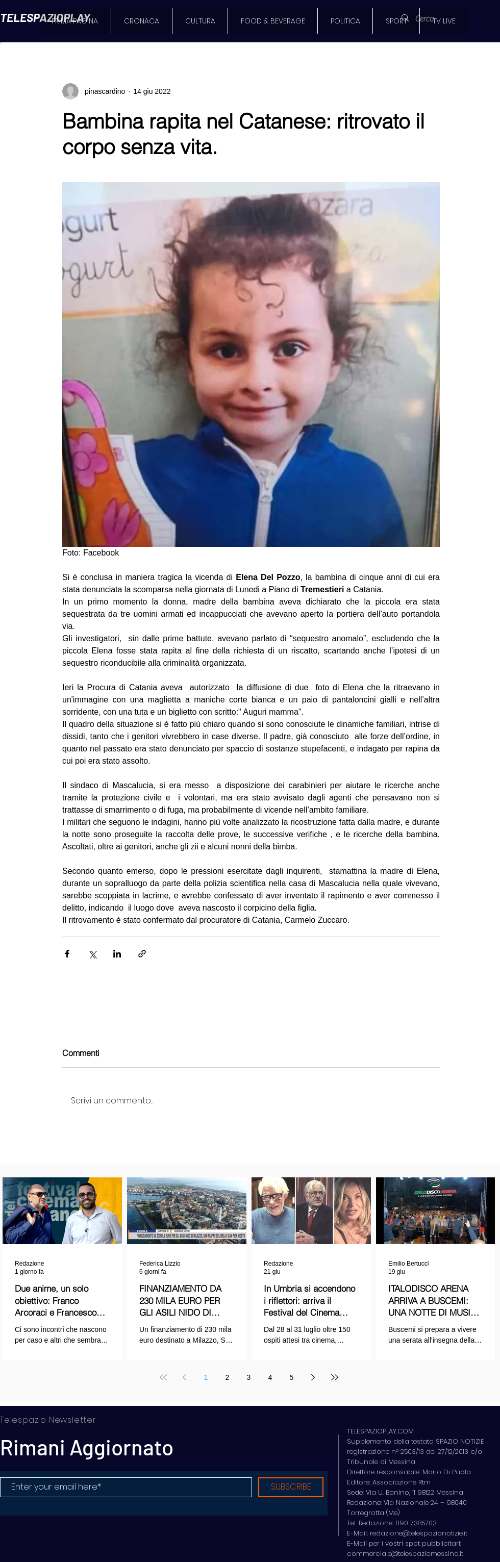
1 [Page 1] (206, 1377)
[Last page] (335, 1377)
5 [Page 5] (292, 1377)
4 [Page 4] (270, 1377)
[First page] (163, 1377)
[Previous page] (185, 1377)
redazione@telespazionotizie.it (418, 1533)
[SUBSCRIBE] (290, 1487)
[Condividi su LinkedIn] (117, 954)
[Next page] (313, 1377)
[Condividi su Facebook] (67, 954)
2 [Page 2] (228, 1377)
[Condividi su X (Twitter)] (92, 954)
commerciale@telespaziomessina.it (405, 1553)
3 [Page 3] (249, 1377)
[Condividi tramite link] (142, 954)
